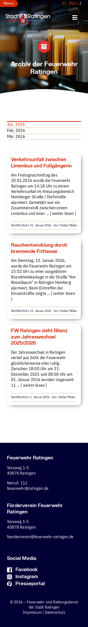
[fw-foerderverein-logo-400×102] (28, 16)
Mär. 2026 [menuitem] (16, 137)
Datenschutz (55, 613)
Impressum (32, 613)
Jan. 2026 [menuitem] (16, 125)
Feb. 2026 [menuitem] (16, 131)
